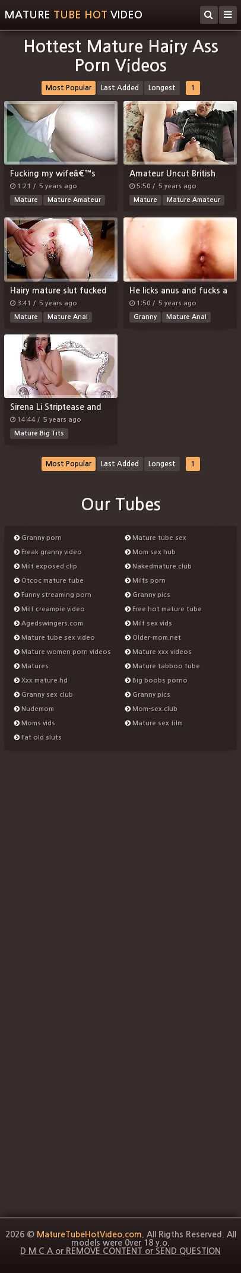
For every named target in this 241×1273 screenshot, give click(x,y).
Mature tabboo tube (162, 666)
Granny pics (147, 595)
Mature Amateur (74, 200)
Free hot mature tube (163, 609)
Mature (26, 200)
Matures (31, 666)
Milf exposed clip (45, 566)
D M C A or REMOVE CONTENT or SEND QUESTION (120, 1251)
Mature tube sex (155, 538)
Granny (145, 317)
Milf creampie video (49, 609)
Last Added (120, 87)
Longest (162, 87)
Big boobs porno (156, 680)
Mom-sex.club (151, 709)
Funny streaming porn (52, 595)
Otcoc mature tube (49, 580)
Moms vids (34, 723)
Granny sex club (43, 694)
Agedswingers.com (48, 623)
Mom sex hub (150, 552)
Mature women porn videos (62, 652)
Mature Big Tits (39, 433)
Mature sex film (154, 723)
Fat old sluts (38, 737)
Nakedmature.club (158, 566)
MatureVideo (73, 15)
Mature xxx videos (158, 652)
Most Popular (68, 87)
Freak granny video (48, 552)
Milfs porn (145, 580)
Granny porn (38, 538)
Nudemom (34, 709)
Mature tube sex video (54, 637)
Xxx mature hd (41, 680)
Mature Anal (67, 317)
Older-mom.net (153, 637)
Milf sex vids (148, 623)
